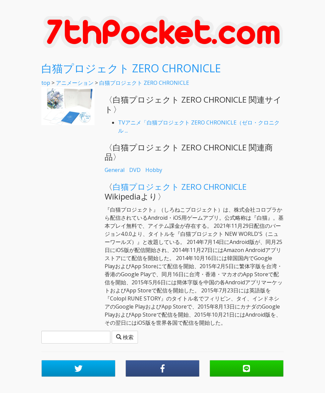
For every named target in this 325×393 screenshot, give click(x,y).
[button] (78, 368)
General (114, 170)
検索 (125, 337)
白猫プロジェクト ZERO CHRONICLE (131, 68)
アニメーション (75, 82)
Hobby (153, 170)
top (45, 82)
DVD (135, 170)
